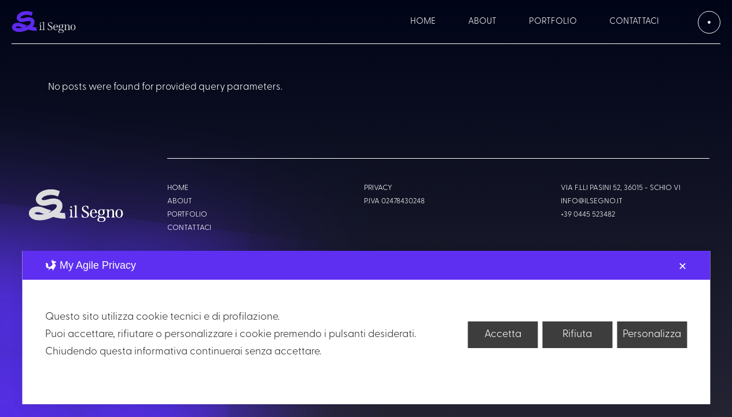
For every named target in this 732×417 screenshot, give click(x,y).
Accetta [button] (502, 334)
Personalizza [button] (652, 334)
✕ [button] (682, 267)
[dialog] (366, 327)
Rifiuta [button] (577, 334)
